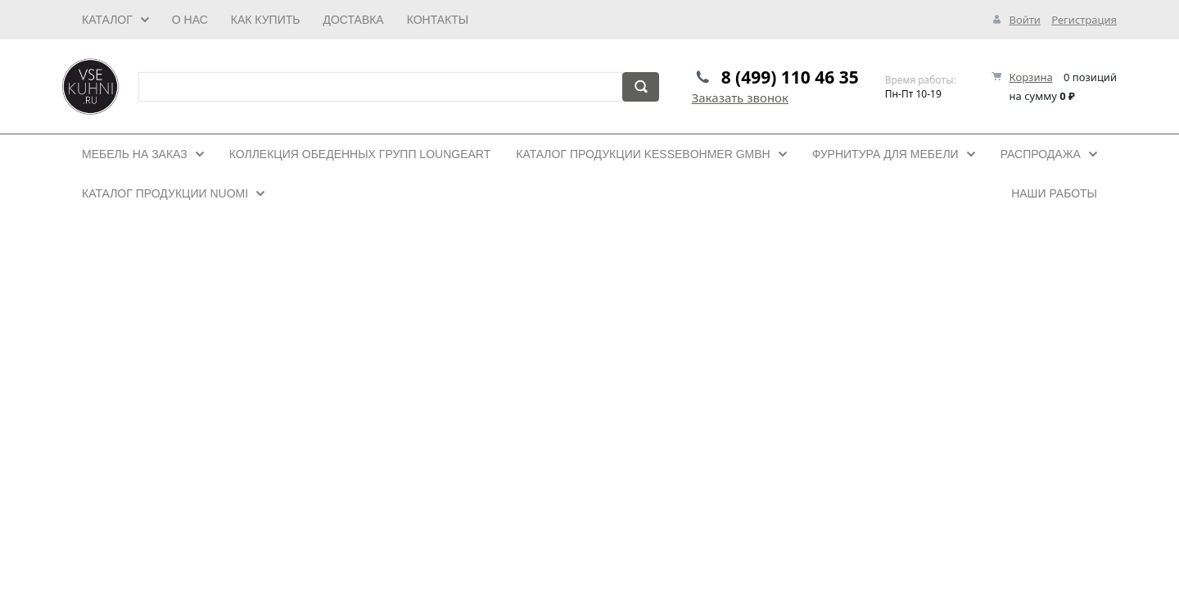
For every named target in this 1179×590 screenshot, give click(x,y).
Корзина (1031, 77)
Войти (1024, 19)
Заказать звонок (740, 97)
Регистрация (1084, 19)
